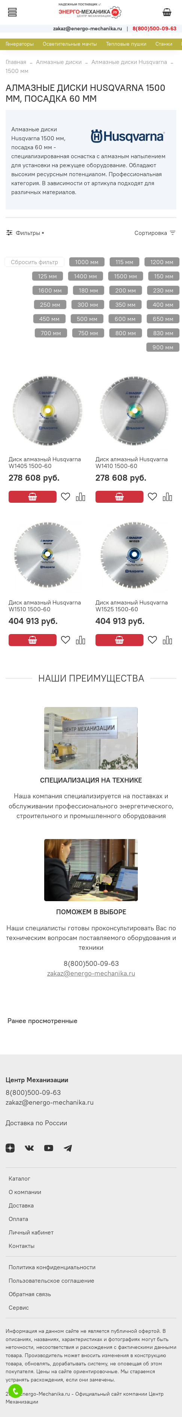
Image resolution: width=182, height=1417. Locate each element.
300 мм (88, 304)
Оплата (18, 1218)
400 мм (163, 304)
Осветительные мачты (70, 43)
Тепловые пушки (126, 43)
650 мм (163, 318)
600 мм (125, 318)
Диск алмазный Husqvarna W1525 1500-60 (131, 606)
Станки (163, 43)
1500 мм (125, 276)
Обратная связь (30, 1294)
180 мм (88, 290)
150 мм (163, 276)
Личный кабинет (31, 1232)
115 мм (124, 262)
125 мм (47, 276)
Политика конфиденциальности (52, 1267)
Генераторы (20, 43)
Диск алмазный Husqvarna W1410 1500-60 (131, 462)
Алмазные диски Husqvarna (129, 61)
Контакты (21, 1245)
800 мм (125, 333)
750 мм (88, 333)
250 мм (50, 304)
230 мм (163, 290)
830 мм (163, 333)
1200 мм (162, 262)
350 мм (125, 304)
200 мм (125, 290)
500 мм (87, 318)
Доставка (21, 1205)
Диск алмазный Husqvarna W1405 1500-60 (45, 462)
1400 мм (85, 276)
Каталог (19, 1178)
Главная (16, 61)
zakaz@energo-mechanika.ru (91, 973)
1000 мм (86, 262)
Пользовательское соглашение (51, 1280)
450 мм (49, 318)
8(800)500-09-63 (33, 1093)
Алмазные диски (59, 61)
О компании (25, 1192)
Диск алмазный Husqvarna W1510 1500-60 (45, 606)
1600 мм (50, 290)
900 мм (162, 347)
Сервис (19, 1307)
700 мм (51, 333)
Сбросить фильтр (34, 262)
